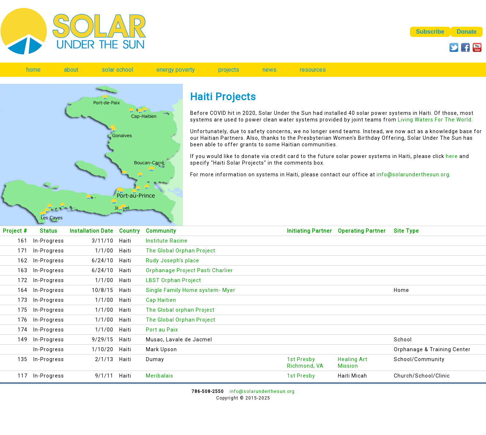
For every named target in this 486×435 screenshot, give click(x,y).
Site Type (406, 231)
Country (129, 231)
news (269, 69)
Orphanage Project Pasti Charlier (189, 270)
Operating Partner (362, 231)
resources (313, 69)
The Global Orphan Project (180, 251)
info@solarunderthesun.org (413, 174)
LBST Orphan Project (173, 280)
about (71, 69)
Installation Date (91, 231)
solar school (117, 69)
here (452, 156)
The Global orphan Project (180, 310)
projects (228, 69)
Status (48, 231)
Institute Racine (167, 241)
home (33, 69)
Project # (15, 231)
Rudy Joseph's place (172, 260)
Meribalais (159, 376)
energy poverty (176, 69)
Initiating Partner (309, 231)
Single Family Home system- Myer (191, 290)
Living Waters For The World (434, 120)
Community (161, 231)
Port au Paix (162, 330)
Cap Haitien (161, 300)
